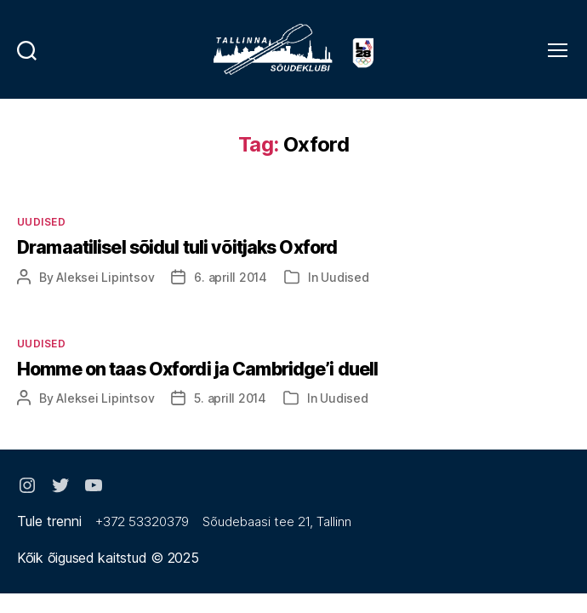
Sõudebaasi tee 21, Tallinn (276, 521)
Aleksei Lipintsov (105, 277)
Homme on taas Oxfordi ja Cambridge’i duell (197, 369)
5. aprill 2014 (230, 398)
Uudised (41, 221)
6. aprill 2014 (230, 277)
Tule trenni (49, 521)
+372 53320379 (142, 521)
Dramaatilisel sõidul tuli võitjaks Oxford (177, 247)
